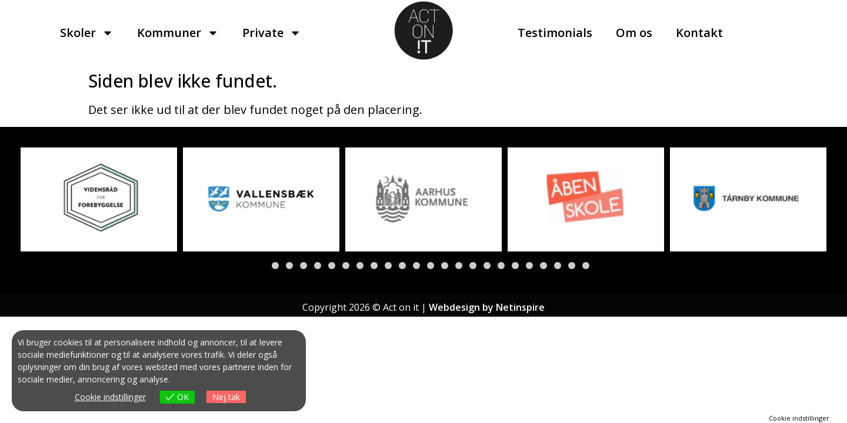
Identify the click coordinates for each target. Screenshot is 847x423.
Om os (634, 33)
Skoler (87, 33)
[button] (261, 265)
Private (271, 33)
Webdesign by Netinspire (487, 307)
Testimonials (555, 33)
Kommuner (178, 33)
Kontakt (699, 33)
